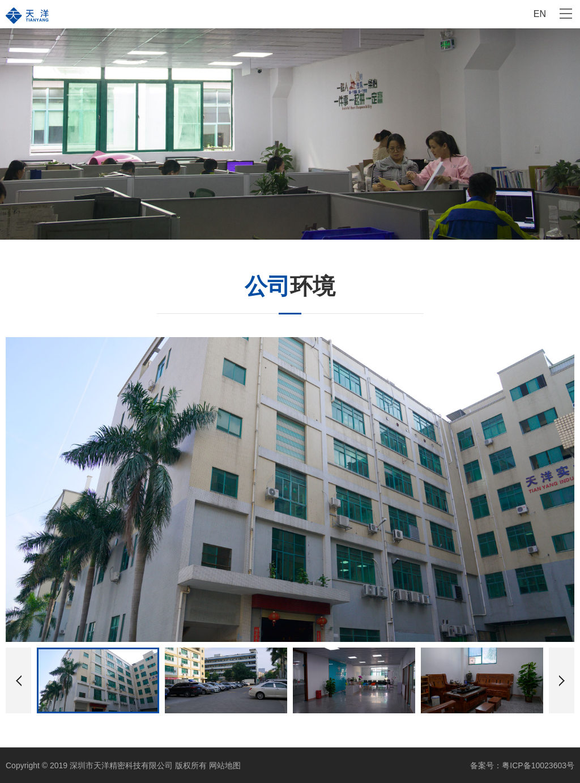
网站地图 (225, 765)
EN (540, 14)
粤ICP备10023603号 (538, 765)
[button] (561, 680)
